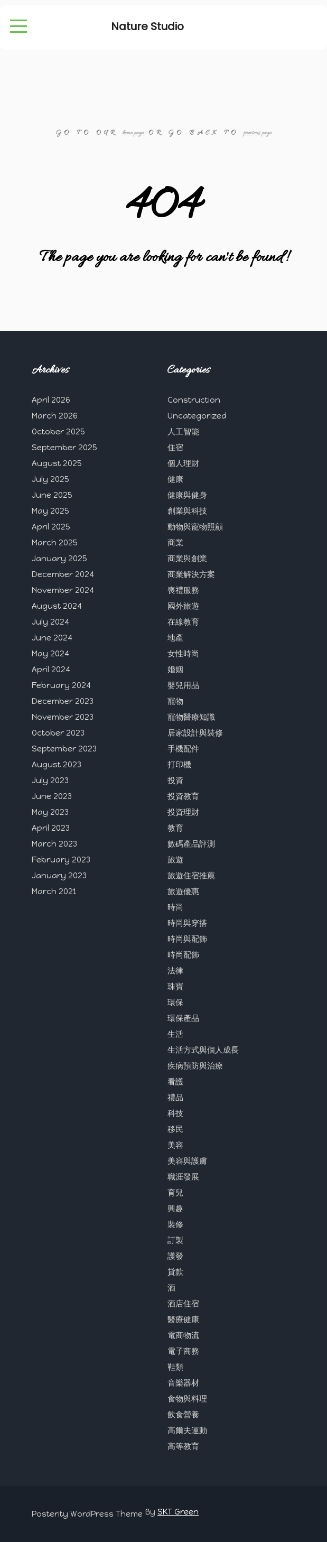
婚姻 (175, 669)
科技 (175, 1113)
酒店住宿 (183, 1303)
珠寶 (175, 986)
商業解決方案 (191, 574)
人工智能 (183, 431)
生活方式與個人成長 (203, 1050)
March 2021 (54, 891)
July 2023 (50, 780)
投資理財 (183, 812)
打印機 (179, 764)
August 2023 (56, 764)
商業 (175, 542)
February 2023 (61, 860)
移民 (175, 1129)
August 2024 (57, 606)
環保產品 (183, 1018)
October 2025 (58, 431)
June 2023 (52, 796)
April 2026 (51, 400)
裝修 (175, 1224)
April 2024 (51, 669)
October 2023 (58, 733)
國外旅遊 (183, 606)
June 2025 (52, 495)
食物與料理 (187, 1399)
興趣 (175, 1208)
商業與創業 (187, 558)
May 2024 (50, 653)
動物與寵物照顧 (195, 527)
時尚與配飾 (187, 939)
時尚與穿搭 (187, 923)
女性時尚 (183, 653)
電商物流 (183, 1335)
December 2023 (63, 701)
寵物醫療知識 (191, 717)
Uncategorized (197, 416)
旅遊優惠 (183, 891)
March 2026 (55, 416)
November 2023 (63, 717)
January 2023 (59, 875)
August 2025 (57, 463)
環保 (175, 1002)
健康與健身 (187, 495)
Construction (193, 400)
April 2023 (51, 828)
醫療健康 (183, 1319)
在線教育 (183, 622)
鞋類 (175, 1367)
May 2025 (50, 511)
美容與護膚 (187, 1161)
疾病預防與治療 (195, 1066)
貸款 (175, 1272)
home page (133, 133)
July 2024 (50, 622)
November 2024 (63, 590)
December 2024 (63, 574)
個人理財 (183, 463)
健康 (175, 479)
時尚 (175, 907)
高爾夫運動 (187, 1430)
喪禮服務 (183, 590)
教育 (175, 828)
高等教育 (183, 1446)
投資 (175, 780)
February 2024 (61, 685)
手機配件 (183, 749)
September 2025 (64, 447)
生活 (175, 1034)
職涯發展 (183, 1177)
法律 (175, 971)
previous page (258, 133)
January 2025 (59, 558)
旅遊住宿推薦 (191, 875)
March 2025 (55, 542)
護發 (175, 1256)
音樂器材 (183, 1383)
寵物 (175, 701)
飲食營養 (183, 1414)
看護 (175, 1081)
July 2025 (50, 479)
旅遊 (175, 860)
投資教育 (183, 796)
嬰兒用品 (183, 685)
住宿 (175, 447)
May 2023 (50, 812)
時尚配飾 (183, 955)
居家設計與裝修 (195, 733)
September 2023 (64, 749)
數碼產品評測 (191, 844)
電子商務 (183, 1351)
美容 (175, 1145)
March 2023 (54, 844)
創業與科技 (187, 511)
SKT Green (178, 1512)
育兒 (175, 1192)
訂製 (175, 1240)
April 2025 (51, 527)
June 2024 (52, 638)
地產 (175, 638)
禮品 (175, 1097)
